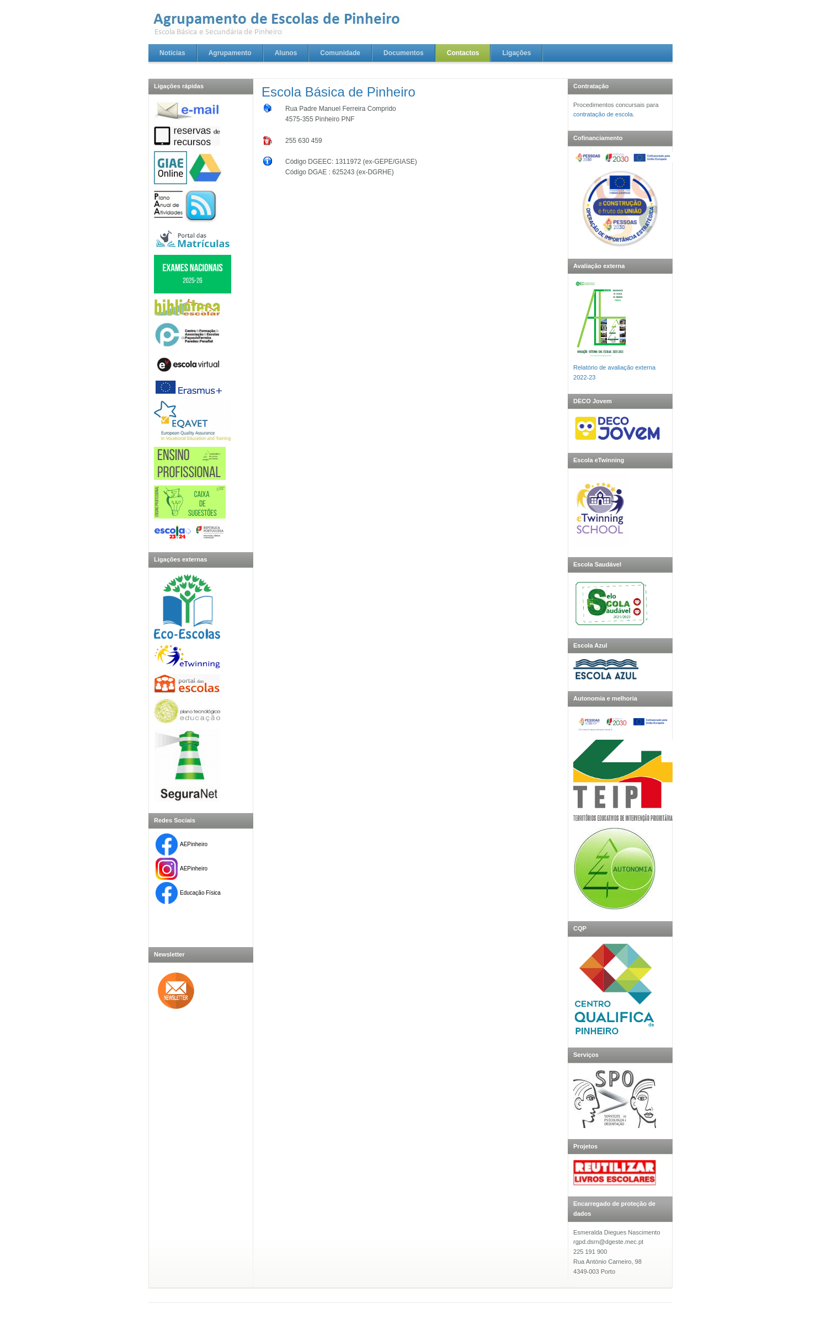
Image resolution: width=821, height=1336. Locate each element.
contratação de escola (603, 114)
